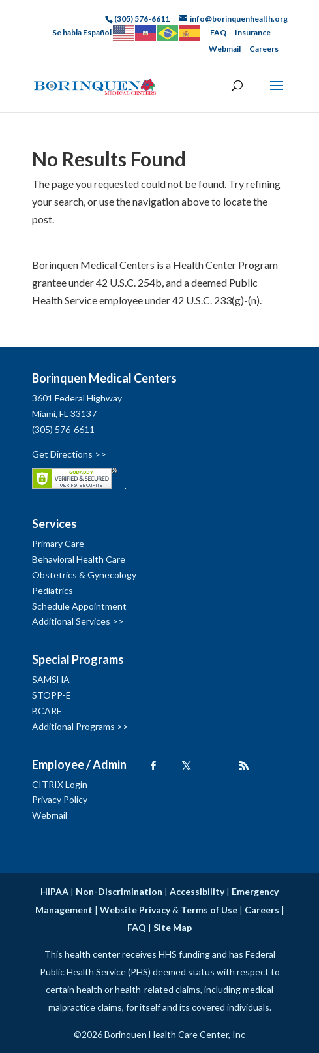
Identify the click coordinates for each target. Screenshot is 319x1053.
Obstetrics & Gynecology (84, 574)
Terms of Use (209, 909)
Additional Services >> (78, 621)
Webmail (225, 49)
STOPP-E (51, 694)
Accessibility (197, 891)
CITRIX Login (59, 784)
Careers (264, 49)
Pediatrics (52, 590)
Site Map (172, 927)
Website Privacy (135, 909)
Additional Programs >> (80, 726)
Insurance (253, 32)
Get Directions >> (69, 454)
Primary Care (58, 543)
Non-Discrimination (119, 891)
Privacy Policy (59, 799)
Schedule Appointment (79, 606)
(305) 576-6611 (63, 429)
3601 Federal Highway (77, 397)
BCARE (47, 710)
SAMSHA (51, 679)
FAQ (218, 32)
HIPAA (54, 891)
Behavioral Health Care (78, 559)
